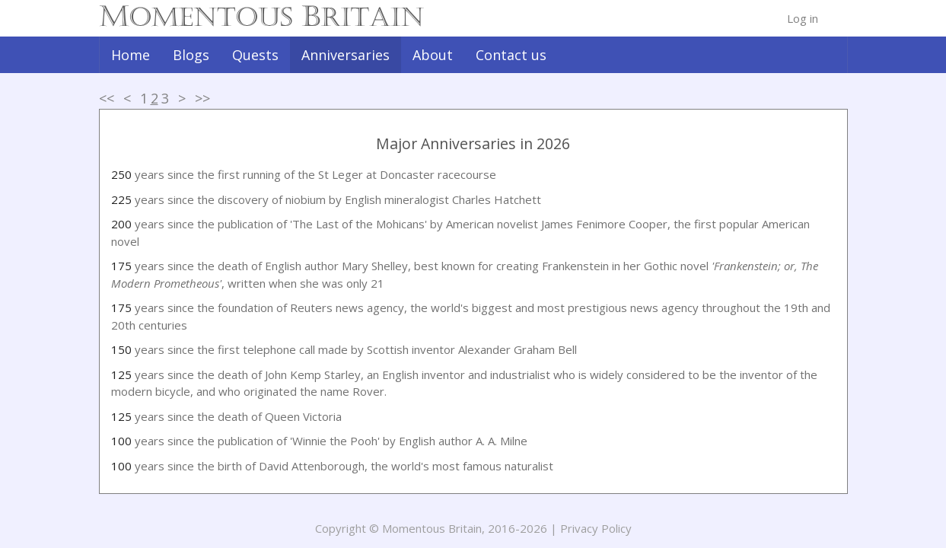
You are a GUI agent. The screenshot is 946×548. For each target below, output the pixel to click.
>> (202, 98)
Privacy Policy (596, 528)
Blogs (191, 55)
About (432, 55)
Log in (802, 18)
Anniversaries (345, 55)
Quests (255, 55)
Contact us (511, 55)
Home (130, 55)
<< (106, 98)
